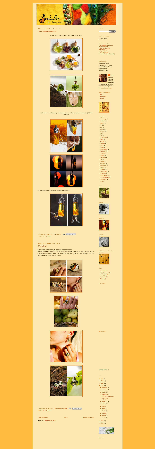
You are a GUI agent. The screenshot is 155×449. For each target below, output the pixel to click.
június (103, 406)
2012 (102, 421)
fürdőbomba (103, 137)
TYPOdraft (103, 279)
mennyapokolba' (104, 275)
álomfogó (102, 121)
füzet (101, 139)
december (105, 387)
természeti (103, 173)
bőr (101, 125)
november (105, 390)
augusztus (105, 401)
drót (101, 127)
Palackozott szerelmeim (47, 32)
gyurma (102, 141)
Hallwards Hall (104, 277)
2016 (102, 378)
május (103, 408)
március (104, 413)
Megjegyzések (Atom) (50, 420)
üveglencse (49, 410)
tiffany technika (104, 175)
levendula (102, 151)
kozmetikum (103, 149)
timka (111, 75)
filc (101, 133)
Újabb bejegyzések (43, 417)
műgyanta (102, 153)
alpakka (102, 123)
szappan (102, 163)
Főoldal (65, 417)
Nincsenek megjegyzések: (61, 408)
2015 (102, 381)
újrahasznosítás (104, 177)
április (103, 411)
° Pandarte (101, 98)
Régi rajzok (42, 246)
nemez (102, 155)
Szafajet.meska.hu (104, 370)
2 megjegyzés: (57, 234)
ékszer (44, 236)
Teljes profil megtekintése (105, 88)
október (104, 392)
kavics (101, 147)
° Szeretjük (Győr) (103, 52)
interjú (101, 145)
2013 (102, 385)
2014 (102, 383)
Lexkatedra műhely (105, 273)
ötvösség (102, 157)
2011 (102, 423)
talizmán (48, 236)
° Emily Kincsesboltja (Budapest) (104, 48)
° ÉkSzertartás (102, 96)
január (104, 418)
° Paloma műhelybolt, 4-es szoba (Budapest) (106, 46)
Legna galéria (103, 271)
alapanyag (103, 119)
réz (101, 159)
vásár (101, 181)
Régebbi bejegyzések (88, 417)
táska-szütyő (103, 171)
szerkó (102, 167)
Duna (101, 129)
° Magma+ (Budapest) (104, 51)
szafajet (102, 161)
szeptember (105, 394)
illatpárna (102, 143)
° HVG (100, 95)
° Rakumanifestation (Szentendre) (107, 54)
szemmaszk (103, 165)
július (103, 404)
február (104, 415)
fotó (101, 135)
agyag (101, 117)
